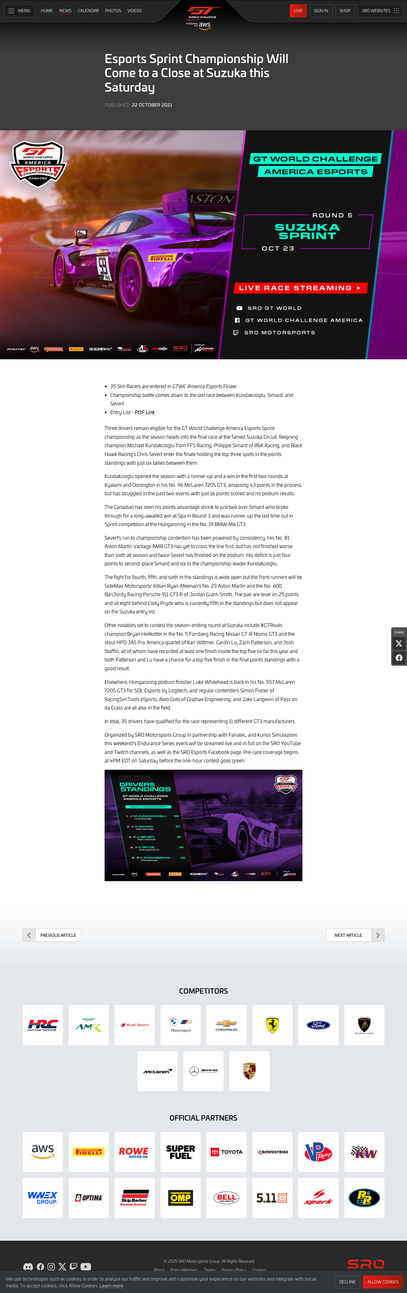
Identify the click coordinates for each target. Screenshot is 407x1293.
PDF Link (145, 412)
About (159, 1270)
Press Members (184, 1270)
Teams (210, 1270)
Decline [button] (347, 1282)
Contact (259, 1270)
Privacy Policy (234, 1270)
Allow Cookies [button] (383, 1282)
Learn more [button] (111, 1285)
